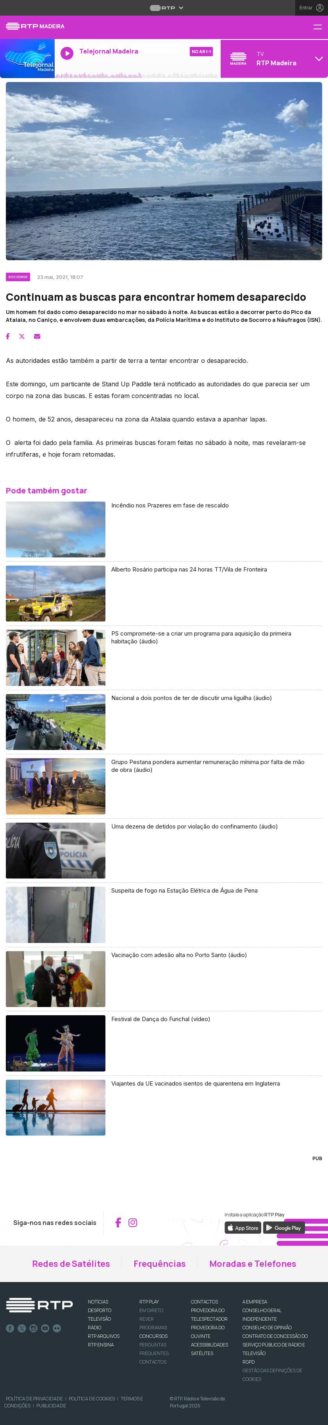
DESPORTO (99, 1310)
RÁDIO (94, 1327)
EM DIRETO (151, 1310)
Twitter (22, 1328)
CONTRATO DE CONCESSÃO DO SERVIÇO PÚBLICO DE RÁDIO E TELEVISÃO (275, 1345)
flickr (57, 1328)
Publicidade (51, 1405)
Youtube (45, 1328)
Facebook (10, 1328)
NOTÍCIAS (98, 1301)
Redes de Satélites (71, 1264)
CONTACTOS (204, 1301)
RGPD (248, 1362)
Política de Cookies (92, 1398)
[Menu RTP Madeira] (320, 27)
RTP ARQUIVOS (103, 1336)
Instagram (33, 1328)
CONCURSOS (153, 1336)
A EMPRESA (254, 1301)
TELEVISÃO (99, 1319)
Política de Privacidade (34, 1398)
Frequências (160, 1264)
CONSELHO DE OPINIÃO (267, 1327)
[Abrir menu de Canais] (273, 58)
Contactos (152, 1362)
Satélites (202, 1353)
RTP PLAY (149, 1301)
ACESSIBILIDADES (209, 1344)
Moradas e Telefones (252, 1264)
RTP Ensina (101, 1344)
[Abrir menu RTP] (164, 8)
